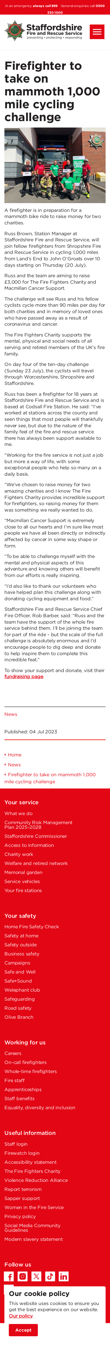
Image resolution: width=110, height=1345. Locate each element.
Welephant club (22, 990)
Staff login (16, 1144)
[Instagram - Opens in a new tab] (22, 1276)
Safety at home (21, 936)
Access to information (29, 845)
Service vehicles (22, 882)
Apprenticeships (23, 1090)
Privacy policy (20, 1217)
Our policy (21, 1316)
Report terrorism (23, 1189)
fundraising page (23, 677)
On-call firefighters (25, 1062)
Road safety (17, 1008)
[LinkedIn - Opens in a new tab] (64, 1276)
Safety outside (20, 945)
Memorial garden (23, 873)
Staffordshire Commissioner (35, 836)
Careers (12, 1053)
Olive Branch (18, 1017)
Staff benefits (19, 1099)
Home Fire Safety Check (31, 927)
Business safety (21, 954)
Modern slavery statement (33, 1239)
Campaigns (17, 963)
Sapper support (22, 1198)
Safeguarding (19, 999)
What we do (18, 814)
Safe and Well (19, 972)
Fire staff (14, 1081)
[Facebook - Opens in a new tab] (9, 1276)
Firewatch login (22, 1153)
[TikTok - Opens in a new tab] (50, 1276)
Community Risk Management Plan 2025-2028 (38, 825)
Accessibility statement (30, 1162)
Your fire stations (23, 891)
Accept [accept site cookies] (23, 1330)
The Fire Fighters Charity (32, 1171)
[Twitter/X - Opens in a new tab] (36, 1276)
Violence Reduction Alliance (36, 1180)
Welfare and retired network (36, 863)
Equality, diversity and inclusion (39, 1108)
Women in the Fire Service (34, 1208)
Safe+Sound (18, 981)
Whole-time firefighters (30, 1072)
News (10, 714)
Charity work (18, 854)
